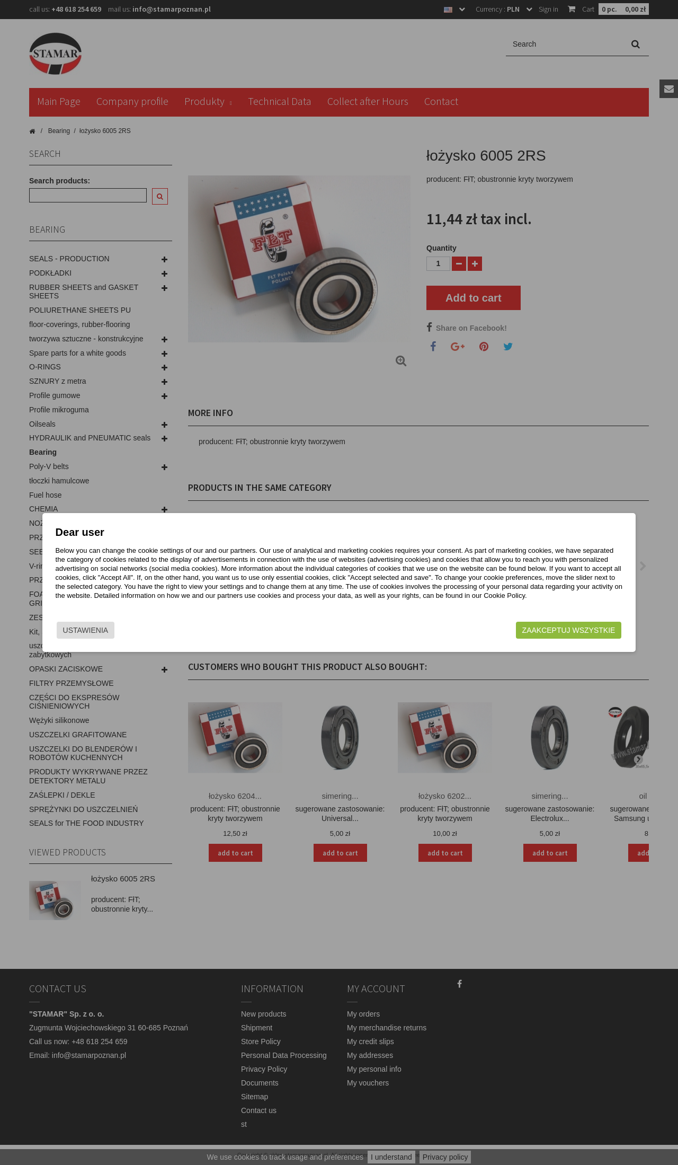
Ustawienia (124, 630)
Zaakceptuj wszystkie (530, 630)
